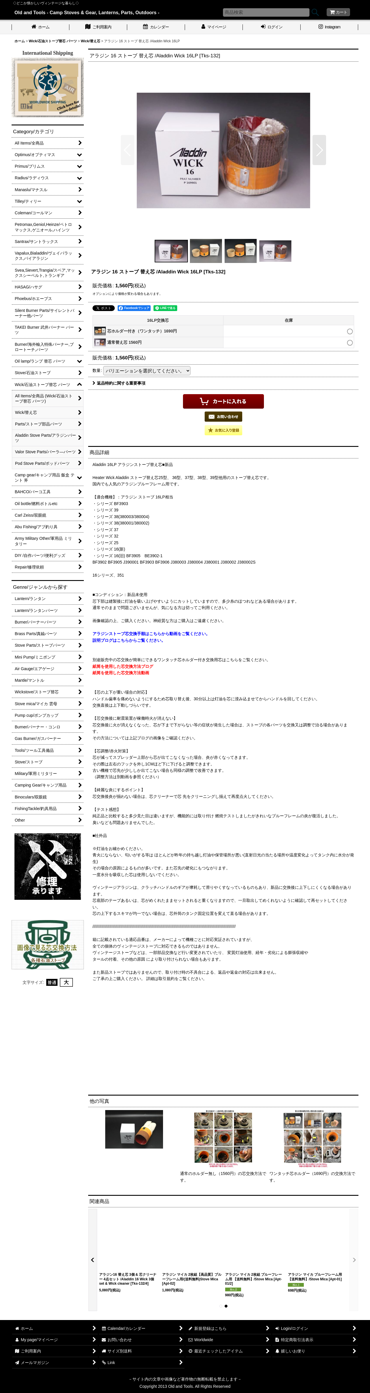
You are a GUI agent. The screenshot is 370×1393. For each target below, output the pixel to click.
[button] (127, 150)
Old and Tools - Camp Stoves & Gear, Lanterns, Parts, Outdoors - (86, 12)
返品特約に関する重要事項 (118, 383)
